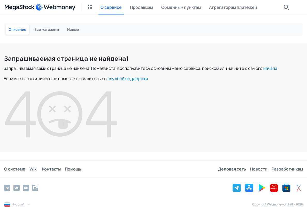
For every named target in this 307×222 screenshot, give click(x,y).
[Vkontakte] (16, 188)
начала (270, 68)
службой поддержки (128, 79)
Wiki (33, 169)
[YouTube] (26, 188)
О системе (14, 169)
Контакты (51, 169)
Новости (258, 169)
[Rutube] (35, 188)
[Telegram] (7, 188)
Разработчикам (287, 169)
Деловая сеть (232, 169)
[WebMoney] (55, 7)
